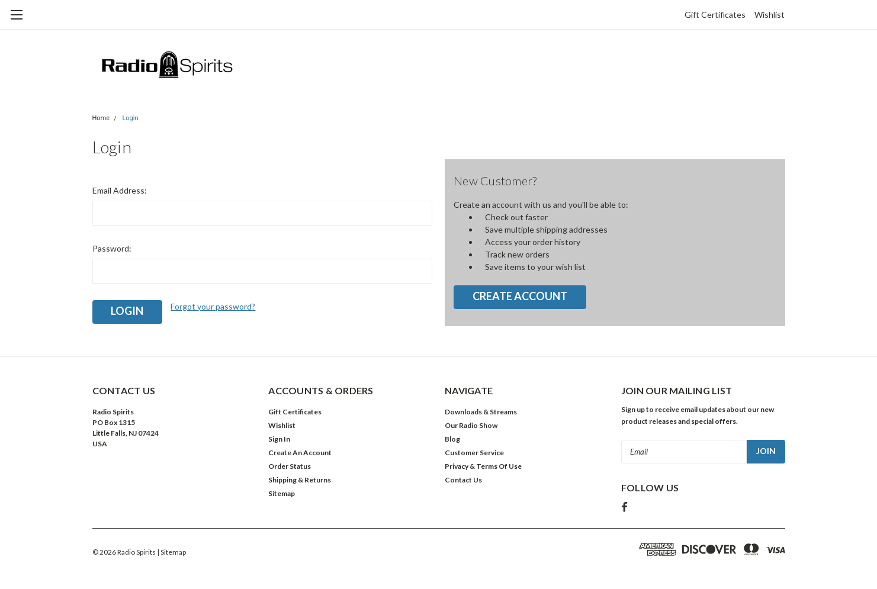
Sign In (279, 438)
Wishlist (769, 14)
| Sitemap (171, 552)
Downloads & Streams (481, 411)
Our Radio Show (471, 425)
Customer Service (474, 452)
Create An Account (300, 452)
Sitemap (281, 493)
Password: (111, 248)
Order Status (289, 466)
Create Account (520, 295)
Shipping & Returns (299, 479)
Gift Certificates (715, 14)
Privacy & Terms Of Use (483, 466)
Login (130, 118)
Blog (452, 438)
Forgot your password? (213, 306)
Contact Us (463, 479)
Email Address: (119, 190)
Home (101, 118)
